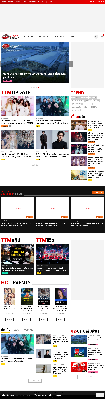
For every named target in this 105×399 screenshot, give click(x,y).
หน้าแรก (4, 2)
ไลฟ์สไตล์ (46, 36)
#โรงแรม (84, 97)
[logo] (10, 36)
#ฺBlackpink (76, 104)
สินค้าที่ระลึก (19, 2)
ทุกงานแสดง (11, 2)
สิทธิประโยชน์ (32, 2)
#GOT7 (96, 101)
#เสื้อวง (88, 101)
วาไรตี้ (25, 2)
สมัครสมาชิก (101, 2)
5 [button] (38, 87)
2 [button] (33, 87)
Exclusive (70, 36)
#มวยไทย (93, 97)
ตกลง (100, 395)
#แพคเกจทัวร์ (87, 104)
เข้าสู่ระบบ (92, 2)
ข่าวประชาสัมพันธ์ (57, 36)
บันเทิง (33, 36)
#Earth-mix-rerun (91, 107)
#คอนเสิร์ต (75, 97)
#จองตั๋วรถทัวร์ (76, 107)
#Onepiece (76, 110)
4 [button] (36, 87)
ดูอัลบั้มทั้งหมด (97, 193)
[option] (35, 62)
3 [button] (34, 87)
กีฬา (39, 36)
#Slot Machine (78, 101)
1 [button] (31, 87)
